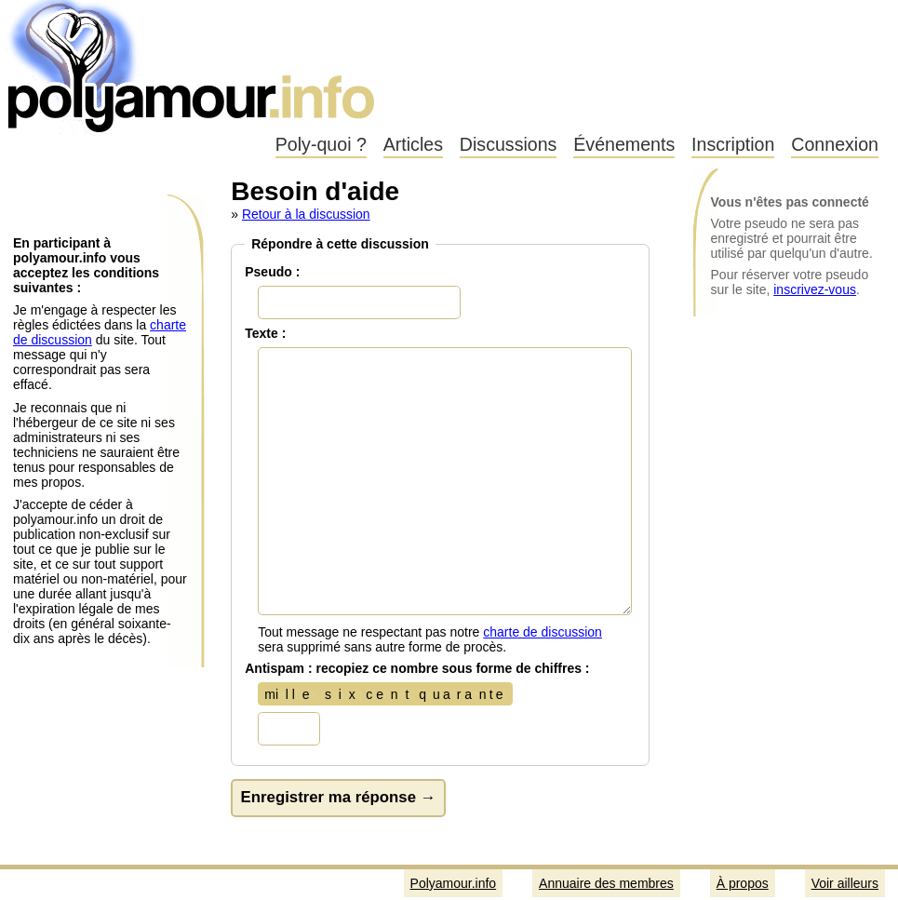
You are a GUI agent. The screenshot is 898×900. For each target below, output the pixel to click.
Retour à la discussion (306, 214)
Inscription (732, 144)
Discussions (508, 144)
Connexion (834, 144)
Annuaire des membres (606, 883)
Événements (624, 144)
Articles (413, 144)
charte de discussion (542, 632)
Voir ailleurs (844, 883)
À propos (743, 883)
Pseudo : (272, 271)
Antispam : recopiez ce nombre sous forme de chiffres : (417, 668)
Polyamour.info (193, 65)
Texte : (265, 333)
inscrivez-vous (814, 289)
